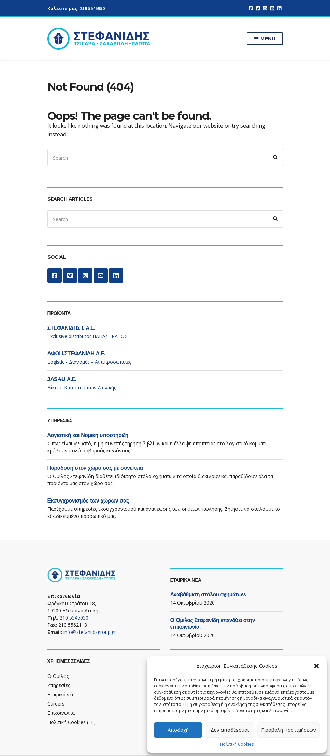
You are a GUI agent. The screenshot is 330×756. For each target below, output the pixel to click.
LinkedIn (279, 8)
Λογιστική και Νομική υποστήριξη (87, 435)
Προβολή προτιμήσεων (288, 729)
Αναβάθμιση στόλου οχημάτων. (208, 594)
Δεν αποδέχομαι (230, 729)
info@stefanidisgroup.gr (89, 632)
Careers (55, 703)
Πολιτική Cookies (237, 744)
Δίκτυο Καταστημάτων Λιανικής (81, 387)
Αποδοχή (178, 729)
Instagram (265, 8)
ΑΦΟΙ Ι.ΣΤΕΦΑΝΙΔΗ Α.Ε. (76, 353)
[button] (316, 666)
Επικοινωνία (61, 713)
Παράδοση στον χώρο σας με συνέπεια (95, 468)
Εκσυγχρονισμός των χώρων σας (88, 500)
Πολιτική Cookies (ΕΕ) (71, 722)
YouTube (272, 8)
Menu (264, 38)
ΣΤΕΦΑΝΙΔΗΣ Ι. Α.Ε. (71, 328)
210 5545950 (92, 8)
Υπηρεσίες (58, 685)
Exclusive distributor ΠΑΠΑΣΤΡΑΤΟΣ (87, 336)
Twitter (258, 8)
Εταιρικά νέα (61, 694)
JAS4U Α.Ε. (61, 379)
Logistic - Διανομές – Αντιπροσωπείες (89, 362)
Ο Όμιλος (58, 676)
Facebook (250, 8)
